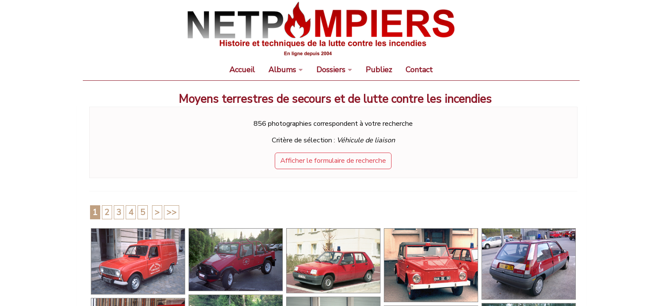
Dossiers (330, 70)
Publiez (379, 70)
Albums (282, 70)
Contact (419, 70)
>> (171, 212)
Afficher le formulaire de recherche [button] (333, 160)
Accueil (242, 70)
